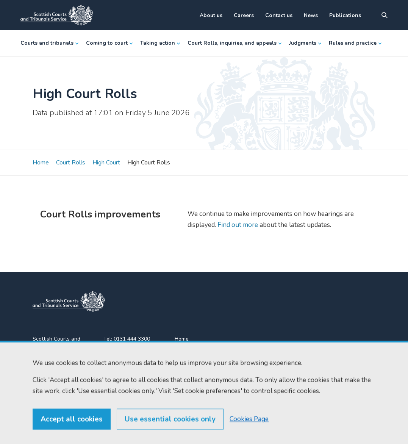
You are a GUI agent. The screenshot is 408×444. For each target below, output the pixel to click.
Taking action (160, 43)
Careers (244, 15)
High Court (106, 162)
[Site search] (384, 15)
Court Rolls (70, 162)
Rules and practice (355, 43)
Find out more (237, 224)
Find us (183, 352)
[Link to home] (56, 15)
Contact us (278, 15)
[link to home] (69, 301)
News (311, 15)
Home (41, 162)
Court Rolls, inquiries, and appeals (234, 43)
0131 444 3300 (132, 338)
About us (211, 15)
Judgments (305, 43)
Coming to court (109, 43)
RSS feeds (187, 366)
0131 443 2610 (132, 348)
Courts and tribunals (49, 43)
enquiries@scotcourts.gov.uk (131, 367)
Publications (345, 15)
